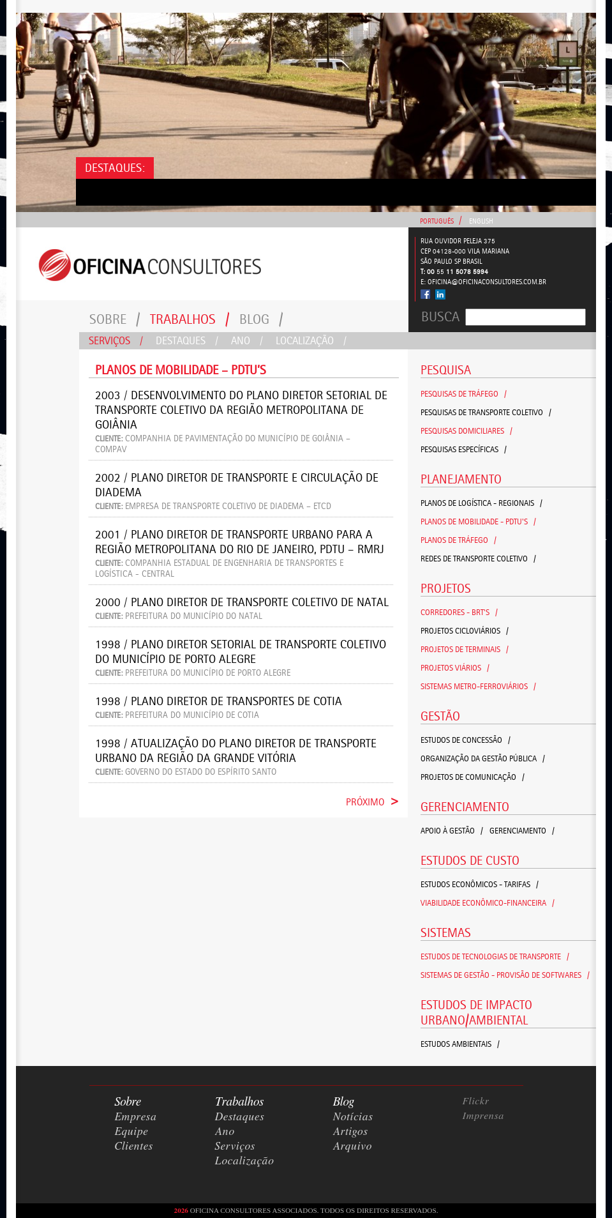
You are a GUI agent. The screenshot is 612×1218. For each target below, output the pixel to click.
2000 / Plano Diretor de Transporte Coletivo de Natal (242, 602)
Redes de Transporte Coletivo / (478, 558)
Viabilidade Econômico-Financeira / (488, 903)
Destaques (187, 340)
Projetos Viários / (455, 668)
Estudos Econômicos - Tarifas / (480, 884)
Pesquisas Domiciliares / (466, 431)
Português (437, 221)
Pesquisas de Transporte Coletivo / (486, 412)
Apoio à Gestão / (452, 830)
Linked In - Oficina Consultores (440, 294)
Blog (261, 319)
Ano (247, 340)
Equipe (132, 1132)
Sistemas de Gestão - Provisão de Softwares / (505, 975)
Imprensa (484, 1116)
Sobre (114, 319)
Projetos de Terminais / (465, 649)
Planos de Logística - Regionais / (481, 503)
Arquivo (353, 1146)
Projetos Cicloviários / (465, 631)
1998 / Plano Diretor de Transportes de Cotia (218, 701)
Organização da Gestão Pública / (483, 758)
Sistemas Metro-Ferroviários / (478, 686)
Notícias (353, 1117)
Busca (440, 316)
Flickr (476, 1101)
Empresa (136, 1117)
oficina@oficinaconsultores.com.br (487, 282)
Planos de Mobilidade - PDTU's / (478, 521)
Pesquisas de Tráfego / (464, 394)
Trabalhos (190, 319)
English (481, 221)
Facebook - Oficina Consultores (426, 294)
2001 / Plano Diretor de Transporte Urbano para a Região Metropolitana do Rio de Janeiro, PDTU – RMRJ (239, 541)
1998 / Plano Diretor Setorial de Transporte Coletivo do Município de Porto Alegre (240, 651)
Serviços (116, 340)
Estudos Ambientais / (460, 1044)
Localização (311, 340)
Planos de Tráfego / (458, 540)
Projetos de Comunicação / (473, 777)
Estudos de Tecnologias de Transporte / (495, 956)
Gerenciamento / (522, 830)
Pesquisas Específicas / (464, 449)
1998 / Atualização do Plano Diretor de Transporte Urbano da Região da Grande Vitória (236, 750)
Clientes (134, 1146)
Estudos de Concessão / (466, 740)
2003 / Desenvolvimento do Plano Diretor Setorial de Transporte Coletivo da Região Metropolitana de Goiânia (241, 410)
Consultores (212, 263)
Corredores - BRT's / (459, 612)
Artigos (350, 1132)
